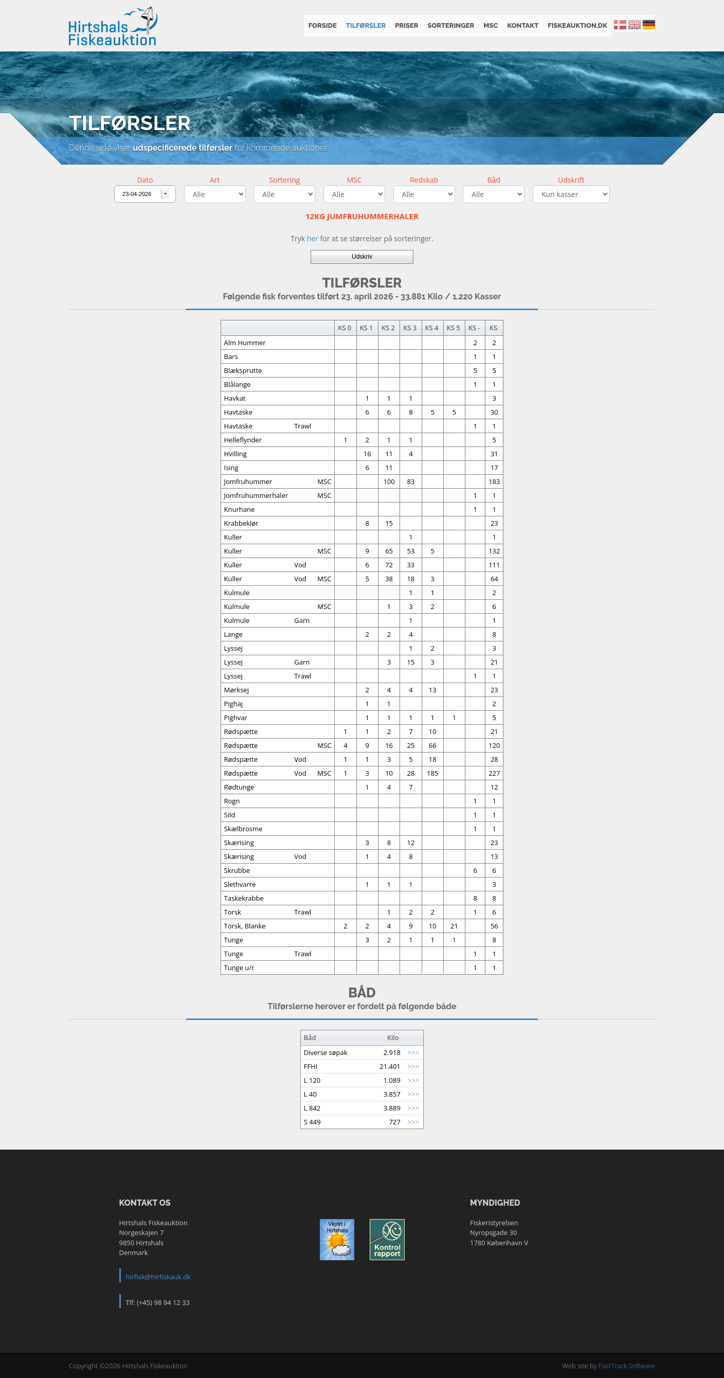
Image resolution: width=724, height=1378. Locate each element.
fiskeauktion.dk (577, 25)
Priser (406, 25)
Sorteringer (450, 25)
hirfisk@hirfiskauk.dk (158, 1276)
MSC (490, 25)
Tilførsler (366, 25)
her (312, 238)
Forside (323, 25)
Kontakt (522, 25)
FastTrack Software (627, 1365)
